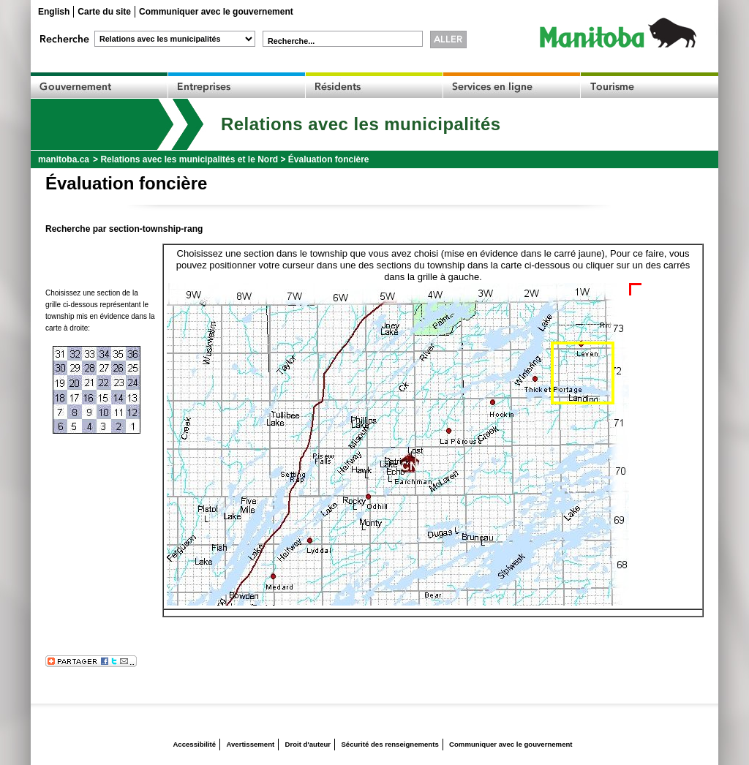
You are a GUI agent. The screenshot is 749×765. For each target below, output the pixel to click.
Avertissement (250, 744)
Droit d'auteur (308, 744)
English (53, 12)
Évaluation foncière (328, 159)
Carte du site (104, 12)
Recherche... (291, 41)
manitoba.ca (63, 159)
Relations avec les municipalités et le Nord (189, 159)
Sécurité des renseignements (389, 744)
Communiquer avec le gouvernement (216, 12)
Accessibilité (194, 744)
